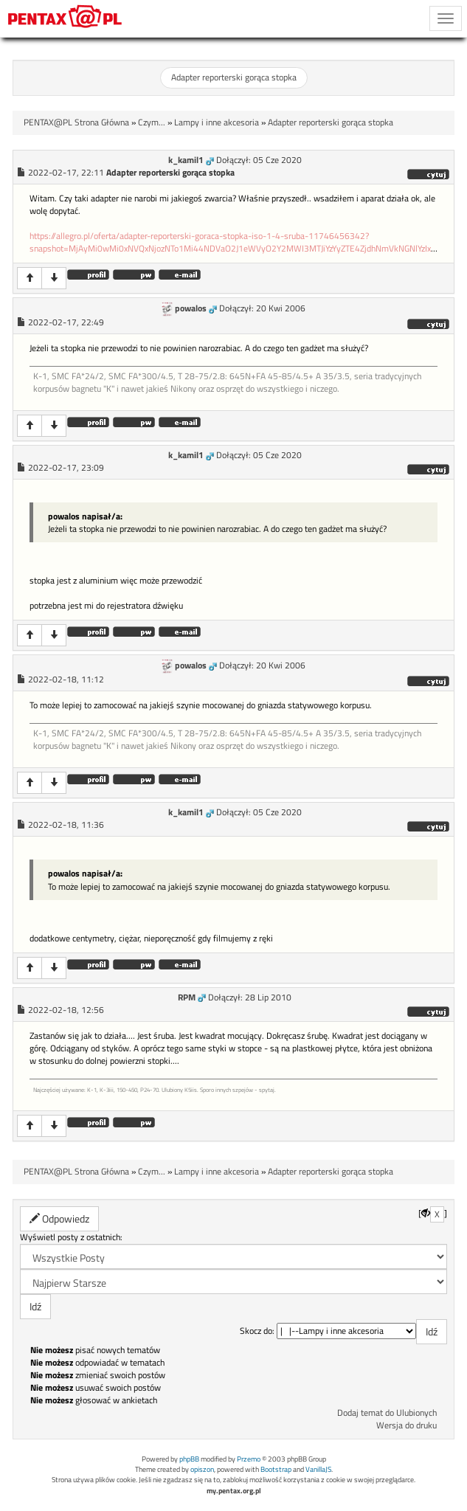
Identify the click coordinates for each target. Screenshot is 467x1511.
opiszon (202, 1469)
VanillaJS (318, 1469)
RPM (187, 997)
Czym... (151, 122)
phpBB (189, 1459)
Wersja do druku (406, 1425)
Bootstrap (275, 1469)
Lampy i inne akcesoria (216, 122)
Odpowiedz (59, 1218)
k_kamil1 (186, 160)
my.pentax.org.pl (234, 1490)
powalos (191, 308)
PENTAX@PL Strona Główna (76, 122)
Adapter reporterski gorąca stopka (234, 77)
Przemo (248, 1459)
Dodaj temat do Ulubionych (387, 1413)
